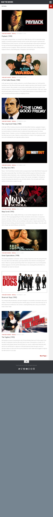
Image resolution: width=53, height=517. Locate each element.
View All (14, 33)
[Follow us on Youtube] (26, 369)
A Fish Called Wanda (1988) (11, 80)
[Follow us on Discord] (34, 369)
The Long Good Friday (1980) (11, 124)
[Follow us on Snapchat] (31, 369)
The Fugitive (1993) (8, 337)
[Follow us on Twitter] (19, 369)
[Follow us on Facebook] (24, 369)
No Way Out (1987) (8, 168)
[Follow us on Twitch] (22, 369)
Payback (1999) (7, 36)
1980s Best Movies (6, 77)
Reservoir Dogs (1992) (9, 297)
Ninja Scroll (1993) (8, 212)
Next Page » (43, 356)
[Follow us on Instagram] (29, 369)
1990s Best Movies (6, 33)
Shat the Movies (7, 2)
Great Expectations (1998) (10, 255)
